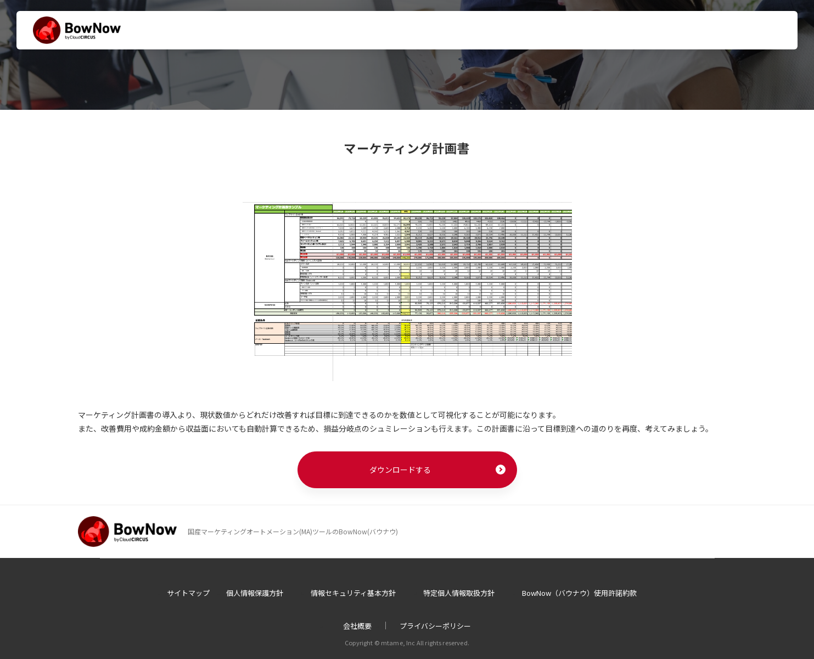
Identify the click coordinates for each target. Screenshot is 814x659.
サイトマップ (188, 593)
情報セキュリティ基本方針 (353, 593)
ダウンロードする (400, 469)
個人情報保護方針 (254, 593)
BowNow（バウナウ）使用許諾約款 (579, 593)
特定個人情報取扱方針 (459, 593)
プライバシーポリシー (435, 625)
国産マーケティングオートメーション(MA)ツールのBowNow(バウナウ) (293, 531)
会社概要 (357, 625)
